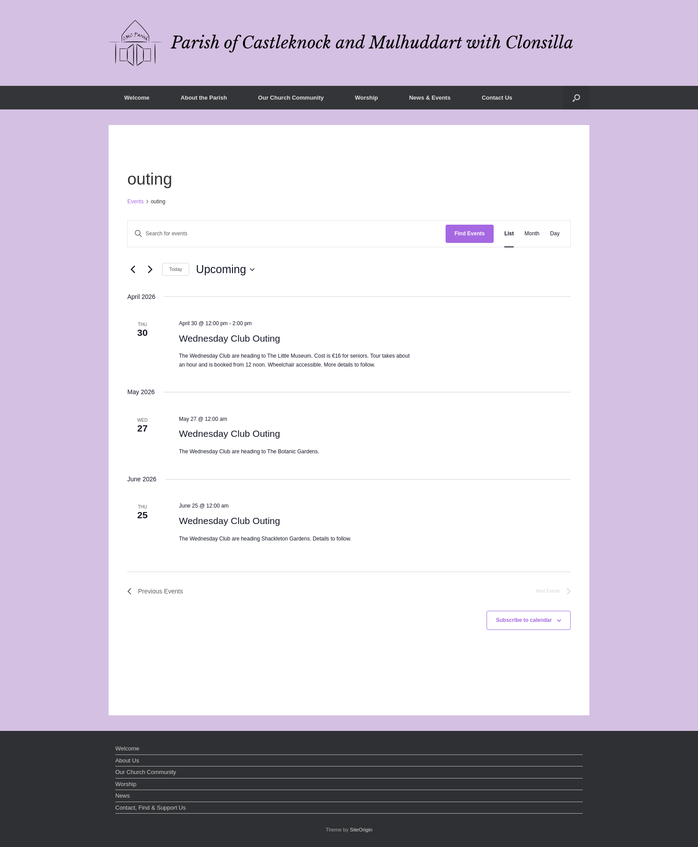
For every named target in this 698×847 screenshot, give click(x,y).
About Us (127, 760)
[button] (576, 97)
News (122, 795)
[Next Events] (150, 269)
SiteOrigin (361, 829)
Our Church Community (291, 97)
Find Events (470, 233)
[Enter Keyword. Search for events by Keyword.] (287, 234)
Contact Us (497, 97)
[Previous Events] (132, 269)
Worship (366, 97)
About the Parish (204, 97)
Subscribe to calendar (524, 620)
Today (175, 269)
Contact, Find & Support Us (150, 807)
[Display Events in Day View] (555, 234)
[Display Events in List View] (509, 234)
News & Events (429, 97)
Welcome (137, 97)
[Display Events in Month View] (531, 234)
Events (135, 201)
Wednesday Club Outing (229, 338)
